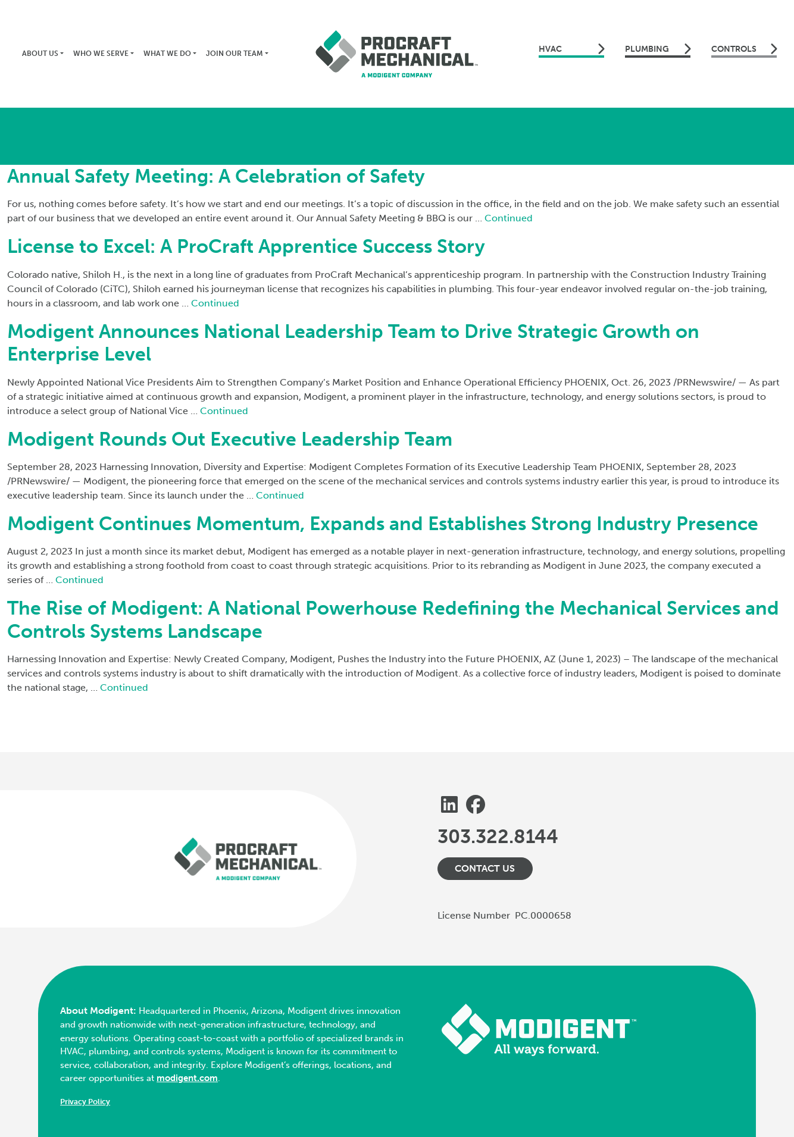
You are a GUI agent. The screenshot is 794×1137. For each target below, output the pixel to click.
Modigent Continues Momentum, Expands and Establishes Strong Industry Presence (382, 523)
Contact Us (485, 868)
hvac (571, 49)
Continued (508, 218)
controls (744, 49)
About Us (40, 53)
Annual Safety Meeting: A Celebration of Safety (216, 176)
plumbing (657, 49)
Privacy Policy (85, 1101)
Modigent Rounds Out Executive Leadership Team (229, 439)
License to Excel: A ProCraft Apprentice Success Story (246, 246)
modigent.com (187, 1078)
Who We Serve (101, 53)
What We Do (167, 53)
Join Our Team (234, 53)
